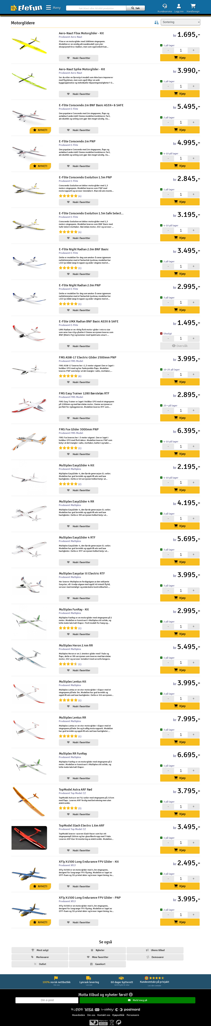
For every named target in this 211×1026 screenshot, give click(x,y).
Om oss (91, 1009)
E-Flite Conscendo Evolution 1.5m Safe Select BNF (91, 212)
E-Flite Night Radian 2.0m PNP (80, 283)
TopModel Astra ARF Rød (75, 782)
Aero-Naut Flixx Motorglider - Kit (81, 33)
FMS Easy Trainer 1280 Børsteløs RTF (84, 390)
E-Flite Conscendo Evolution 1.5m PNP (85, 176)
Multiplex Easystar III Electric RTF (82, 568)
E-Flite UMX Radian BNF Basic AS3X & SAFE (89, 319)
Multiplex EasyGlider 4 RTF (77, 533)
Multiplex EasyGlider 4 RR (76, 497)
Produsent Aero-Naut (70, 37)
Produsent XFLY (67, 857)
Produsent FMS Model (71, 358)
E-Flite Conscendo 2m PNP (77, 140)
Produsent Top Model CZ (72, 786)
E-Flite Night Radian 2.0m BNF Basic (84, 247)
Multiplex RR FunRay (73, 747)
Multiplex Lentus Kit (72, 675)
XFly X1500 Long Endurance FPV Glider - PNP (90, 889)
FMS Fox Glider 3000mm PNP (79, 426)
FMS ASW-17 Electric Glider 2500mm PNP (87, 354)
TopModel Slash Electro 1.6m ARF (81, 818)
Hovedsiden (78, 1009)
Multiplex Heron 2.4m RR (76, 640)
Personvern (133, 1009)
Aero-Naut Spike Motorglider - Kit (82, 69)
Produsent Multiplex (70, 465)
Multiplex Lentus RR (72, 711)
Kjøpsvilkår (118, 1009)
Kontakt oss (103, 1009)
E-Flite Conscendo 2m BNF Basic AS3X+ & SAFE (91, 105)
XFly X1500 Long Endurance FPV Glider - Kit (89, 854)
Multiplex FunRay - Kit (74, 604)
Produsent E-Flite (68, 108)
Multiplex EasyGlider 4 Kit (76, 461)
